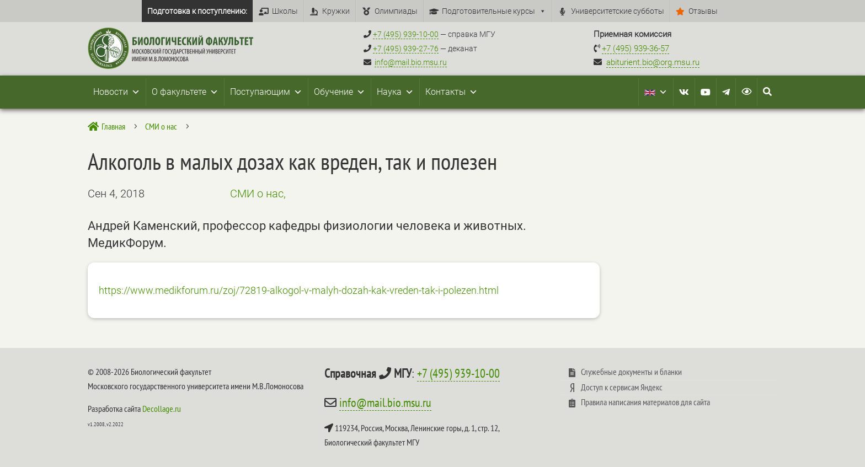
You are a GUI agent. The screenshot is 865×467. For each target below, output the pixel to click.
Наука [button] (395, 92)
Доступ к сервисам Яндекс (622, 387)
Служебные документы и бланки (631, 371)
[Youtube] (705, 92)
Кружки (336, 11)
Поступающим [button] (266, 92)
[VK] (684, 92)
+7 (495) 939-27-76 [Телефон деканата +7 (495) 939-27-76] (406, 48)
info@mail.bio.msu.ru (411, 62)
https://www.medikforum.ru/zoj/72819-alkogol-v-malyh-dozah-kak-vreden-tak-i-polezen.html (299, 290)
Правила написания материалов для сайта (645, 401)
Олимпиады (396, 11)
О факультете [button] (185, 92)
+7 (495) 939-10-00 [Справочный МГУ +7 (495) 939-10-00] (406, 34)
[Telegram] (726, 92)
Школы (285, 11)
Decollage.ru (161, 408)
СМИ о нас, (258, 193)
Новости (116, 92)
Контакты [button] (451, 92)
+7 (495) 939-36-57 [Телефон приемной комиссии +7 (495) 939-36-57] (635, 48)
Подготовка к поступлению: (197, 11)
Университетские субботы (617, 11)
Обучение (339, 92)
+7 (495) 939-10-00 (458, 373)
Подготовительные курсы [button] (494, 11)
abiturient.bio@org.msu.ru (653, 62)
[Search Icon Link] (767, 92)
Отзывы (703, 11)
